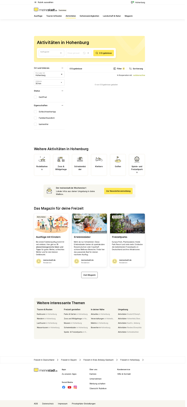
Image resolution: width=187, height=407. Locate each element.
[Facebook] (64, 387)
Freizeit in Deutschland (44, 360)
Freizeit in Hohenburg (127, 359)
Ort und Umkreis (49, 68)
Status (49, 91)
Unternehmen (95, 379)
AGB (36, 403)
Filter (119, 68)
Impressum (62, 403)
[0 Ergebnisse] (103, 53)
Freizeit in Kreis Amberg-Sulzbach (96, 359)
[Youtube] (69, 387)
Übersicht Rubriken (98, 388)
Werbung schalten (97, 383)
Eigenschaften (49, 105)
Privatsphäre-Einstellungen (83, 403)
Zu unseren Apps (69, 374)
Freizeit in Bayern (66, 359)
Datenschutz (48, 403)
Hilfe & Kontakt (124, 374)
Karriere (92, 374)
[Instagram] (75, 387)
